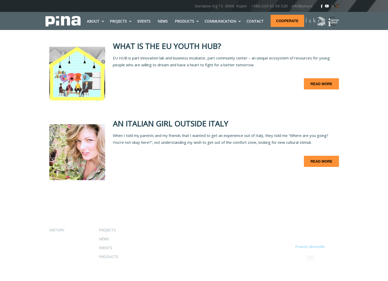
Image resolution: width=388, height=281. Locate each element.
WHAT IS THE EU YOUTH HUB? (167, 46)
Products (108, 256)
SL (332, 6)
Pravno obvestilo (310, 246)
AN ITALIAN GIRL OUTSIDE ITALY (170, 123)
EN (337, 6)
